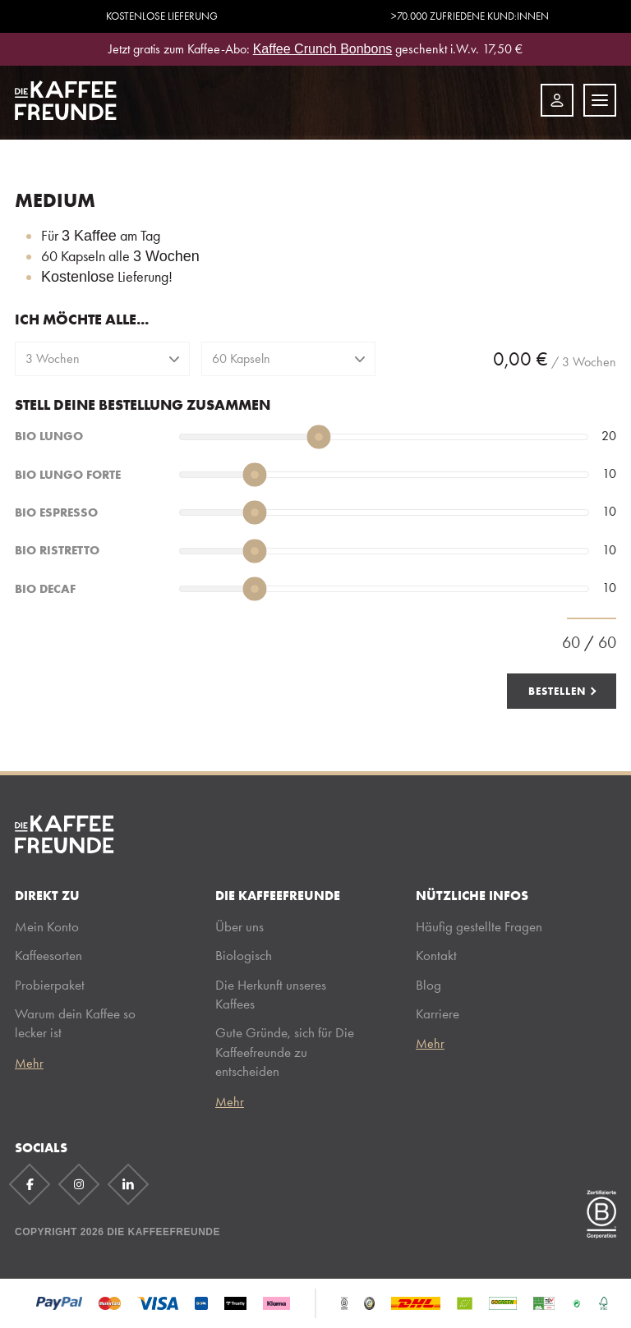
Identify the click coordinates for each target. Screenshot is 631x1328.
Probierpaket (50, 984)
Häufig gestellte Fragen (479, 926)
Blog (428, 984)
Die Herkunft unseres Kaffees (270, 994)
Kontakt (436, 955)
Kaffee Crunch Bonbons (323, 49)
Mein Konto (47, 926)
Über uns (239, 926)
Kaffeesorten (48, 955)
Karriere (437, 1013)
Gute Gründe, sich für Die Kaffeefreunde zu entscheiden (284, 1051)
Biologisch (243, 955)
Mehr (29, 1063)
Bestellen (557, 690)
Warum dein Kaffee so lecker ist (75, 1023)
